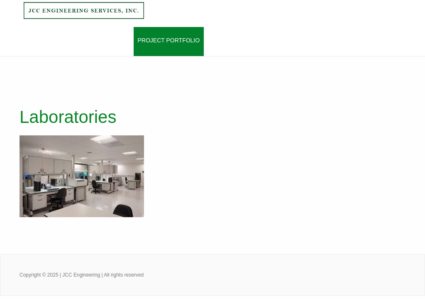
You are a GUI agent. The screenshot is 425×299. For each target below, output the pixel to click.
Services (114, 40)
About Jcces (71, 40)
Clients (220, 40)
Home (34, 40)
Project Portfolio (169, 40)
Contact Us (259, 40)
